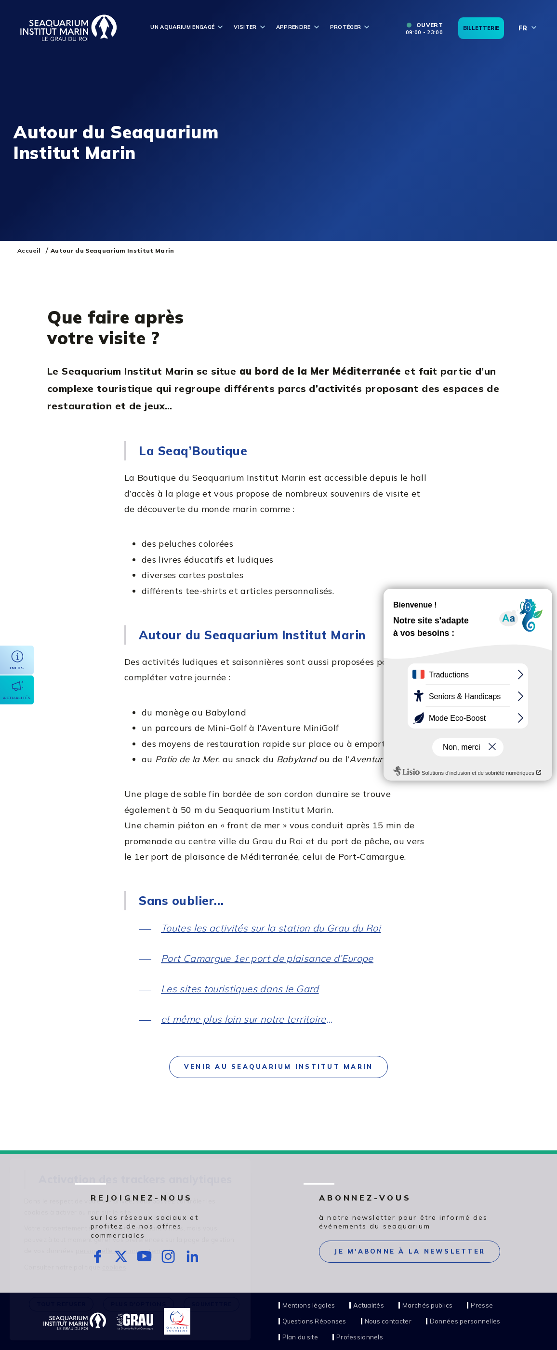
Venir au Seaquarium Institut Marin (278, 1066)
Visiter (245, 27)
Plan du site (300, 1337)
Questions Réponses (314, 1321)
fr (522, 28)
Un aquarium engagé (182, 27)
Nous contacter (388, 1321)
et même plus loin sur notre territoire (243, 1019)
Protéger (345, 27)
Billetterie (481, 28)
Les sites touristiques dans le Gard (240, 989)
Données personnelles (465, 1321)
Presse (482, 1305)
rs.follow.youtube (144, 1256)
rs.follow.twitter (121, 1256)
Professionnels (359, 1337)
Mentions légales (308, 1305)
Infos (17, 667)
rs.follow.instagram (168, 1256)
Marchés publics (427, 1305)
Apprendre (293, 27)
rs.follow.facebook (97, 1256)
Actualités (368, 1305)
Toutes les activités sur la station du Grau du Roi (271, 928)
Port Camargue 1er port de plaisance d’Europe (267, 958)
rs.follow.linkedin (192, 1256)
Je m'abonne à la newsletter (409, 1251)
